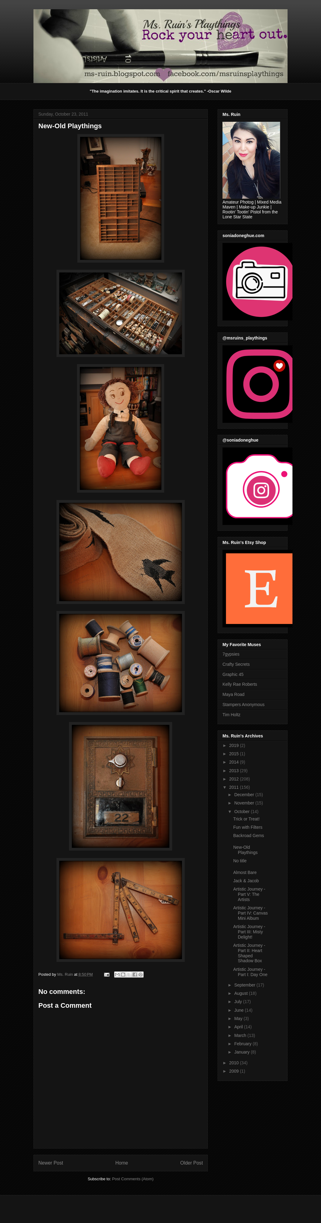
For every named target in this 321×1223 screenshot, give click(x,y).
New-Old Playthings (245, 850)
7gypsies (230, 654)
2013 (234, 770)
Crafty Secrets (236, 664)
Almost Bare (245, 872)
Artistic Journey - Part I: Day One (250, 972)
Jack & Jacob (246, 880)
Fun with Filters (247, 827)
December (244, 794)
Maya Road (233, 694)
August (241, 993)
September (245, 985)
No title (240, 860)
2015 (234, 753)
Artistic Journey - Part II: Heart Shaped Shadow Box (249, 953)
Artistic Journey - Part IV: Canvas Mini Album (250, 913)
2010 (234, 1062)
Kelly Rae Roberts (239, 684)
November (244, 802)
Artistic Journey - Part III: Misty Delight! (249, 931)
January (242, 1052)
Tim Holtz (231, 714)
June (239, 1010)
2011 (234, 787)
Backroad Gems (248, 835)
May (238, 1018)
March (240, 1035)
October (242, 811)
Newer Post (50, 1162)
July (238, 1001)
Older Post (191, 1162)
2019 (234, 745)
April (239, 1026)
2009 (234, 1071)
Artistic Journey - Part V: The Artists (249, 894)
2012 (234, 778)
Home (121, 1162)
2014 (234, 762)
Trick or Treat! (246, 818)
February (243, 1043)
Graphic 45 (232, 674)
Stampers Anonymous (243, 704)
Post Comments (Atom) (132, 1179)
